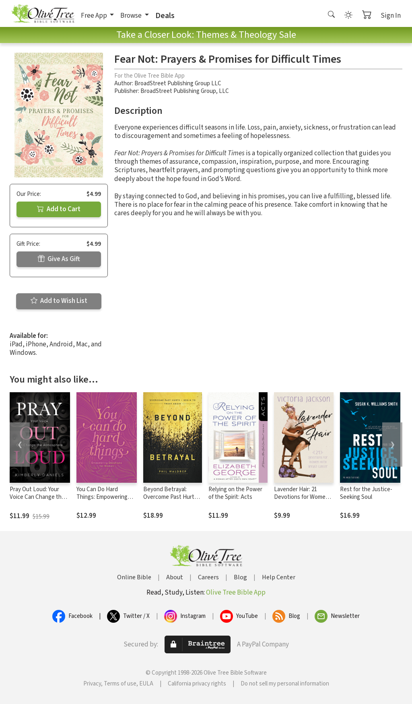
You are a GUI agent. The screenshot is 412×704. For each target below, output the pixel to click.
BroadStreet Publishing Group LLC (177, 83)
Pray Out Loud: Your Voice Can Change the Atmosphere (37, 497)
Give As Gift (59, 259)
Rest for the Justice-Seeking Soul (366, 493)
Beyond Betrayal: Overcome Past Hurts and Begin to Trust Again (170, 501)
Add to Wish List (59, 301)
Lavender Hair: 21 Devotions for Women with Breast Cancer (301, 497)
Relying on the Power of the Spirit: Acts (235, 493)
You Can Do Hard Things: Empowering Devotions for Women (103, 497)
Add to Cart (58, 209)
